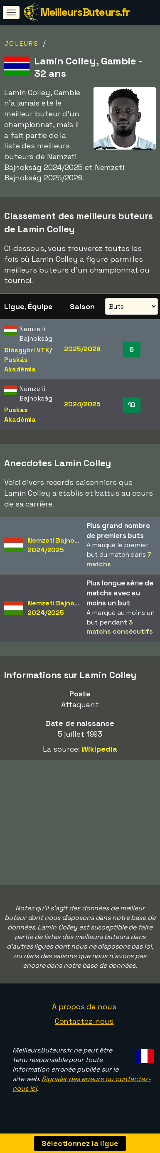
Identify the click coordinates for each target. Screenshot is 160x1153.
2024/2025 (82, 404)
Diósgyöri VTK (26, 350)
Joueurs (21, 43)
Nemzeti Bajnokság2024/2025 (58, 545)
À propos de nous (84, 1007)
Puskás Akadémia (20, 364)
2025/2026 (82, 348)
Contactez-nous (84, 1022)
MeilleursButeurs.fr (85, 12)
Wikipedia (99, 749)
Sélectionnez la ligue (80, 1143)
